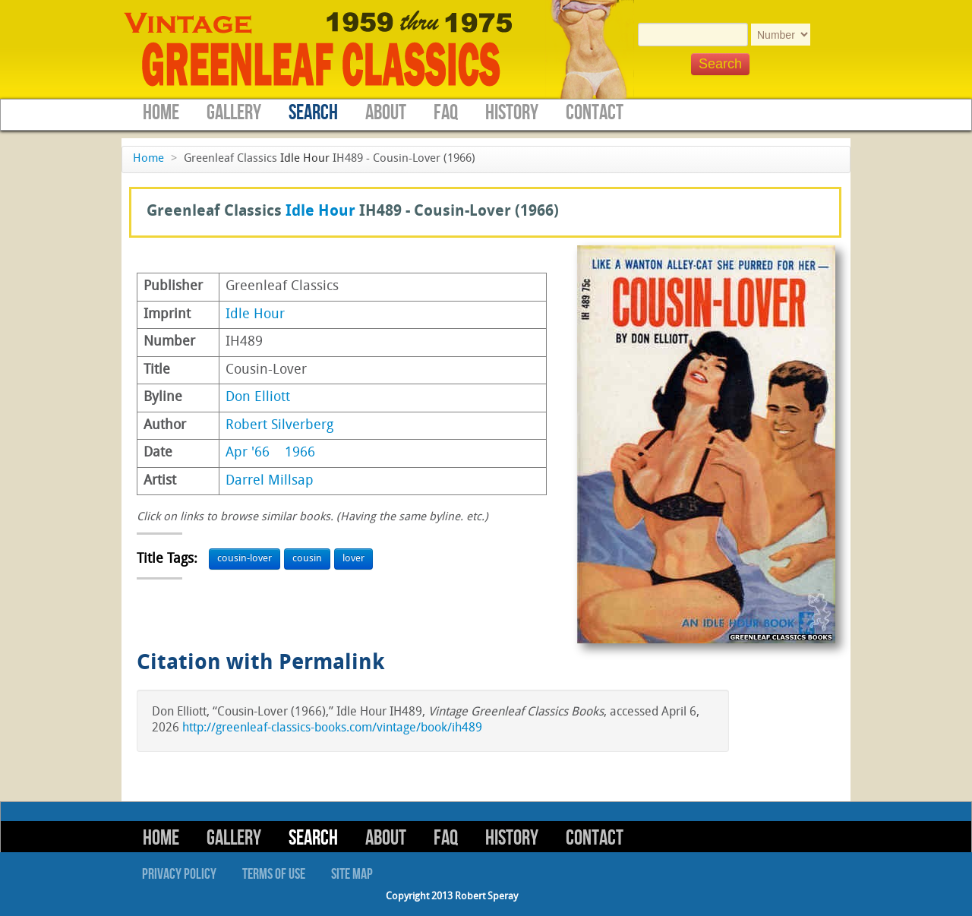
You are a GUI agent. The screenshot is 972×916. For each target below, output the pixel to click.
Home (161, 112)
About (385, 112)
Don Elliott (258, 397)
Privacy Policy (179, 874)
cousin (307, 559)
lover (353, 559)
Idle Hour (305, 159)
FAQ (446, 112)
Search (313, 112)
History (511, 112)
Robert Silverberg (279, 426)
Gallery (234, 112)
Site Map (352, 874)
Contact (594, 112)
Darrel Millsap (270, 481)
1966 (300, 453)
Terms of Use (273, 874)
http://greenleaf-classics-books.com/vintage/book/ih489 (332, 728)
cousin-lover (244, 559)
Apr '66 (248, 453)
